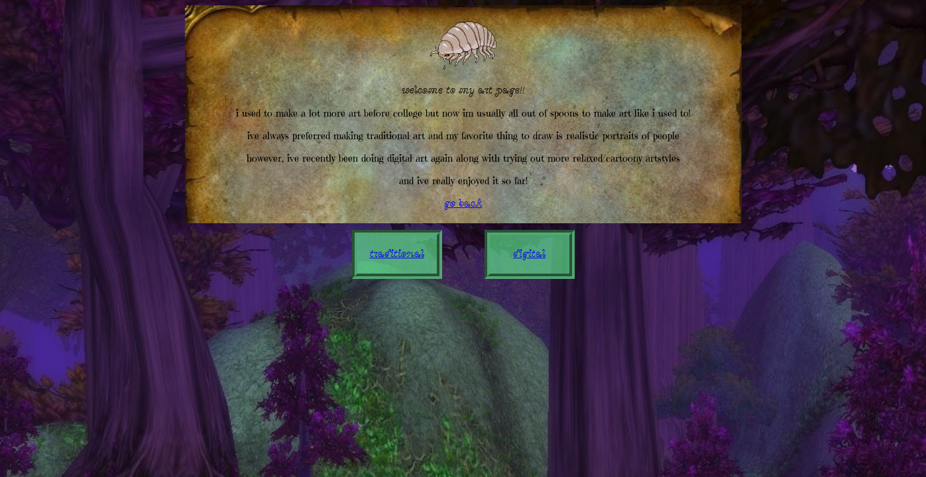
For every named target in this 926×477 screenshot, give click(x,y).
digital (529, 254)
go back (463, 204)
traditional (397, 254)
